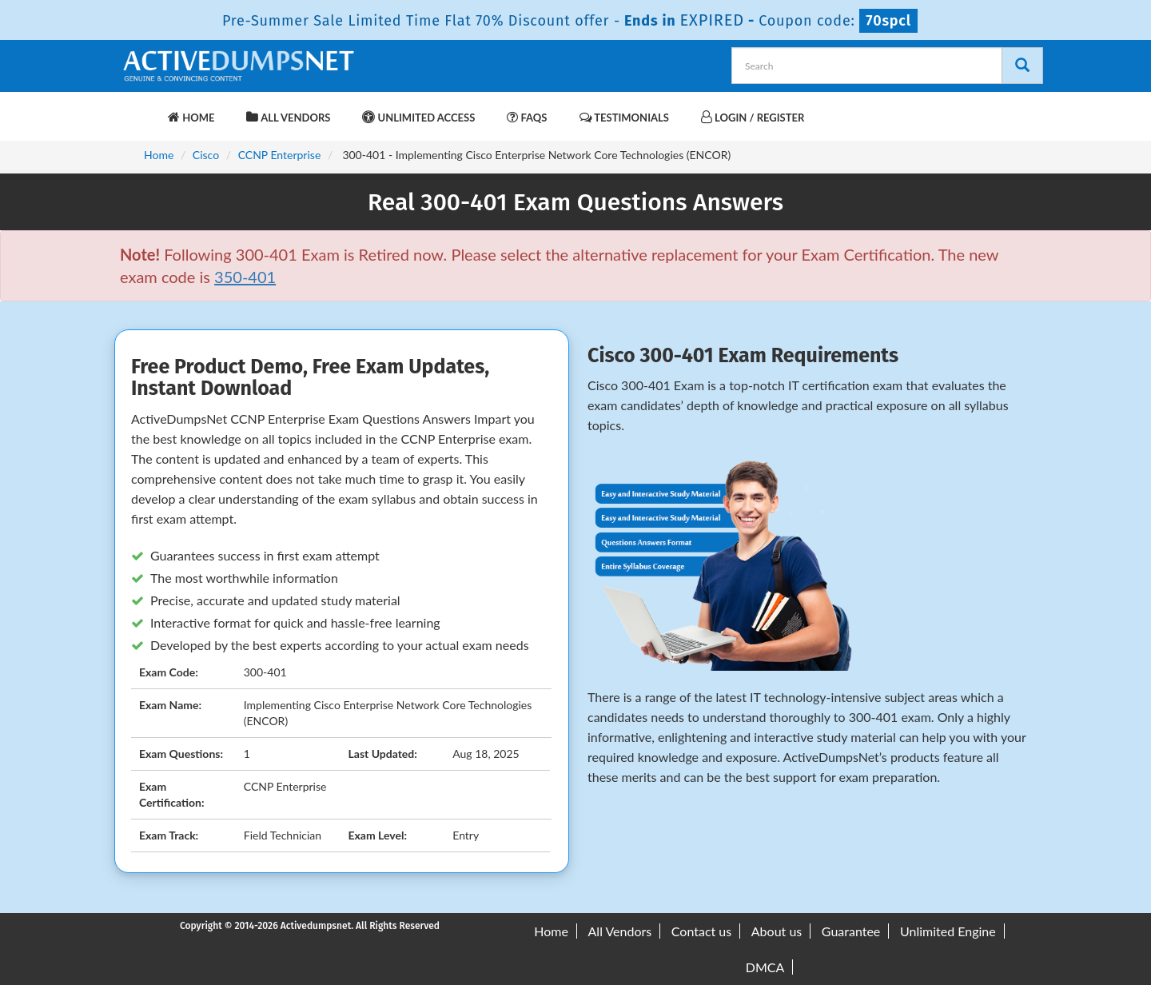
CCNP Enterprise (279, 155)
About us (776, 931)
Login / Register (752, 117)
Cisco (206, 155)
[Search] (1022, 65)
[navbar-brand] (140, 109)
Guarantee (851, 931)
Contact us (701, 931)
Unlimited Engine (948, 931)
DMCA (765, 967)
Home (191, 117)
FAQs (527, 117)
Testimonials (624, 117)
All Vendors (288, 117)
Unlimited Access (418, 117)
